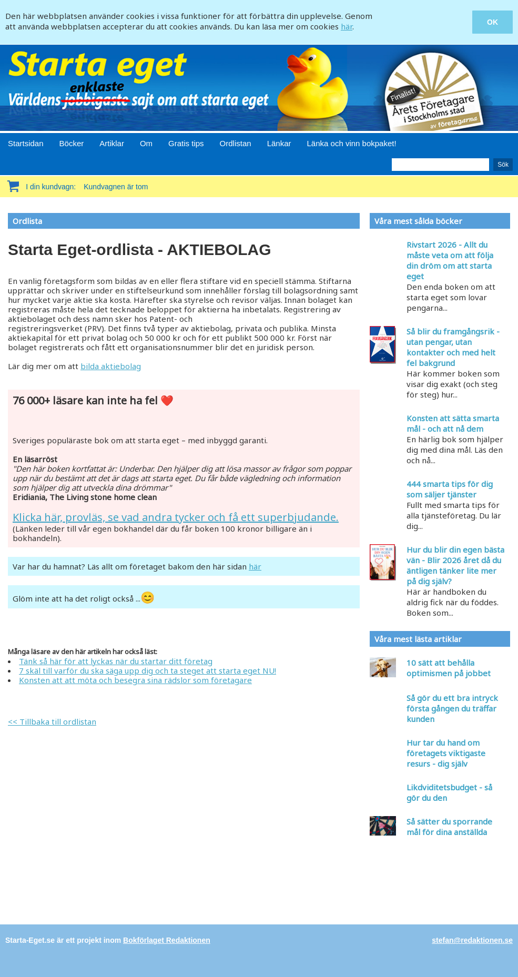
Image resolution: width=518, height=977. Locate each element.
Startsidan (26, 143)
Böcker (71, 143)
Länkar (279, 143)
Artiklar (111, 143)
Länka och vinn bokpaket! (352, 143)
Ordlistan (235, 143)
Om (146, 143)
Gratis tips (186, 143)
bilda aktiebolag (110, 366)
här (346, 26)
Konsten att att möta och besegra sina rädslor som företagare (135, 680)
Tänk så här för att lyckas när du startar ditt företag (115, 661)
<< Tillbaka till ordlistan (52, 721)
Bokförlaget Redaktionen (166, 940)
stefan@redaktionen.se (472, 940)
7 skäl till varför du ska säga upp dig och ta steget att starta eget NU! (147, 670)
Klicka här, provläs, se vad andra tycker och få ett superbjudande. (176, 517)
